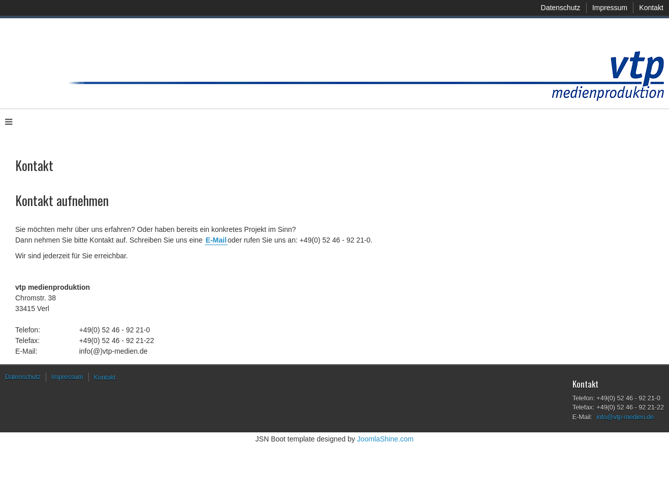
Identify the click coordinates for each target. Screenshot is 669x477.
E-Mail (216, 240)
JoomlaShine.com (385, 439)
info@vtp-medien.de (625, 417)
